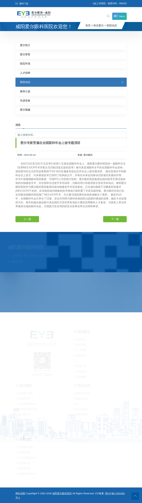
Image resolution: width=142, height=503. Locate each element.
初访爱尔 (98, 25)
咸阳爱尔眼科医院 (62, 493)
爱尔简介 (25, 45)
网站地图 (20, 493)
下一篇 (115, 219)
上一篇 (27, 219)
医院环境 (25, 63)
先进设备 (25, 100)
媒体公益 (25, 91)
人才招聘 (25, 72)
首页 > (89, 25)
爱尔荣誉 (25, 54)
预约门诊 (21, 3)
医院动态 (112, 25)
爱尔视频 (25, 109)
